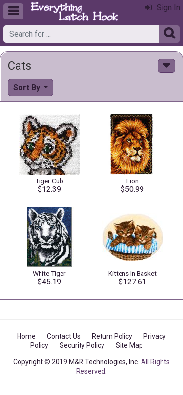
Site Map (129, 345)
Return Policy (112, 336)
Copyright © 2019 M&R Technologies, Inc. (76, 362)
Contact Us (64, 336)
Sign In (162, 7)
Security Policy (82, 345)
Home (26, 336)
